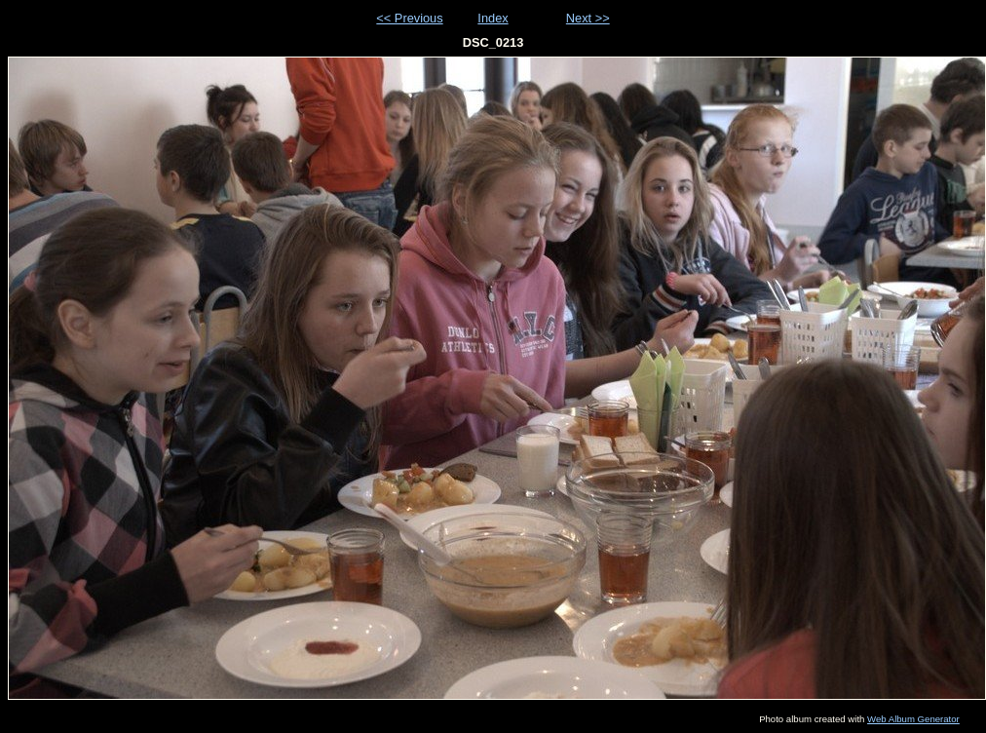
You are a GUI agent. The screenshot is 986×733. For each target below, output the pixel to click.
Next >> (588, 18)
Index (492, 18)
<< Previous (409, 18)
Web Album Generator (913, 719)
